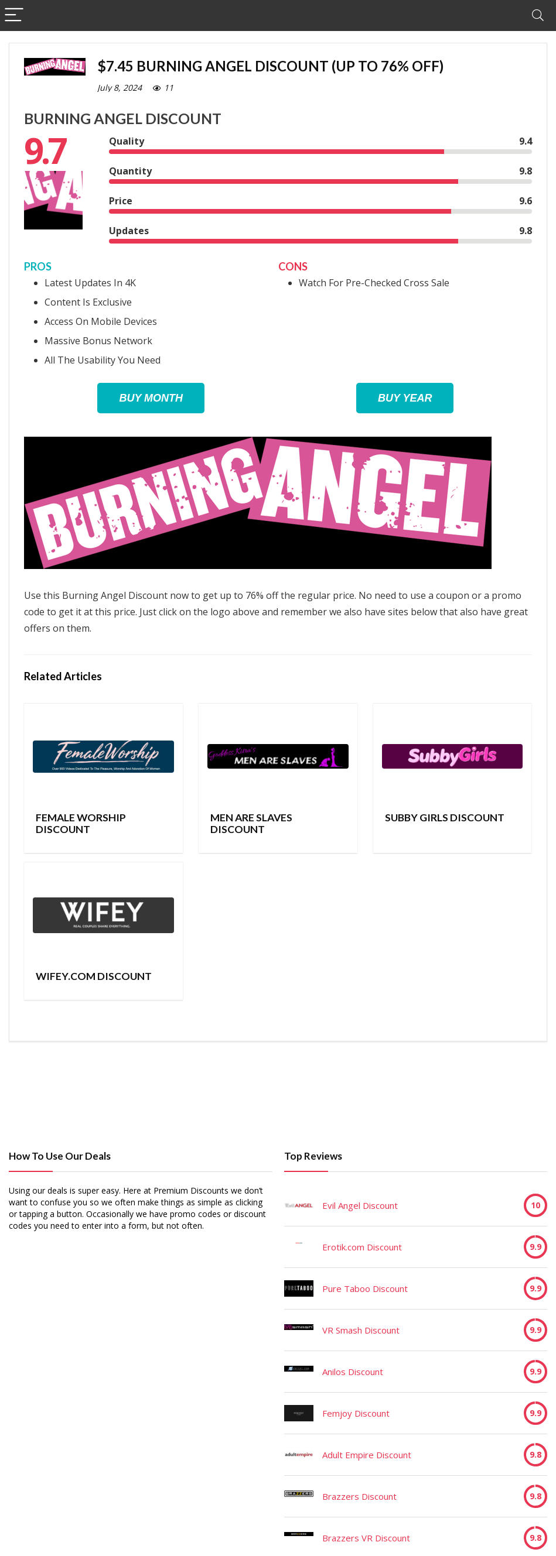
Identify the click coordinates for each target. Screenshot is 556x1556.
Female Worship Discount (81, 823)
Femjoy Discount (356, 1413)
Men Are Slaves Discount (251, 823)
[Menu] (14, 15)
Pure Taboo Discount (365, 1288)
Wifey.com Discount (94, 976)
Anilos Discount (352, 1371)
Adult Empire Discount (366, 1455)
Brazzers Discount (359, 1496)
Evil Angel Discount (360, 1205)
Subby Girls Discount (444, 817)
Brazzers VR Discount (366, 1538)
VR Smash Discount (361, 1330)
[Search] (538, 15)
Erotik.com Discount (362, 1247)
